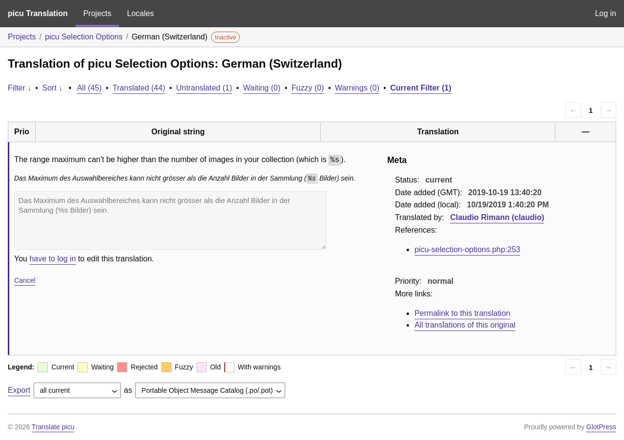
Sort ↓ (52, 88)
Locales (140, 13)
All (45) (89, 88)
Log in (605, 13)
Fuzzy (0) (308, 88)
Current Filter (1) (420, 88)
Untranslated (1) (204, 88)
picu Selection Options (83, 37)
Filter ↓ (19, 88)
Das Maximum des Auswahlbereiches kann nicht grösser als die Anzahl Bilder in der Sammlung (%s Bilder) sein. (170, 220)
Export (19, 390)
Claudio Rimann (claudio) (497, 217)
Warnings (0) (357, 88)
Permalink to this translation (462, 313)
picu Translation (38, 13)
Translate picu (53, 427)
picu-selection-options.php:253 (467, 249)
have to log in (52, 259)
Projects (97, 13)
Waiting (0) (262, 88)
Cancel (25, 280)
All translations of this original (464, 325)
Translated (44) (139, 88)
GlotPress (601, 427)
